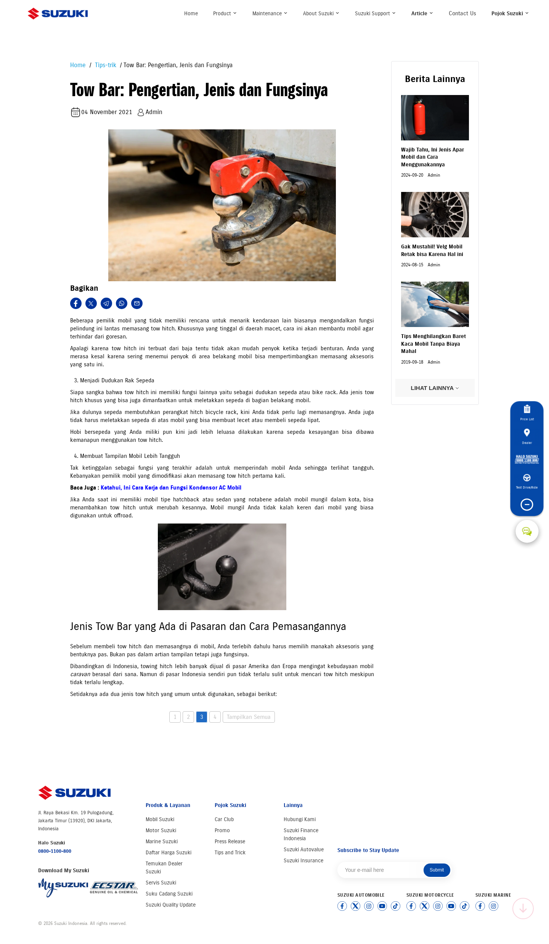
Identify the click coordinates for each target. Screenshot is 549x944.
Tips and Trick (230, 852)
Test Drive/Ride (527, 482)
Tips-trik (104, 65)
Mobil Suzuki (160, 819)
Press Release (230, 841)
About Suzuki (321, 13)
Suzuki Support (375, 13)
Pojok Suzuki (510, 13)
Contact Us (462, 13)
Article (422, 13)
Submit (437, 870)
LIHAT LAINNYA (435, 388)
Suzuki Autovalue (304, 849)
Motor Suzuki (161, 830)
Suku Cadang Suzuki (169, 894)
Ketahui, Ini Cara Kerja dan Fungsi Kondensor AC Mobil (171, 487)
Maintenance (270, 13)
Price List (527, 413)
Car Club (224, 819)
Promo (222, 830)
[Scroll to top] (523, 908)
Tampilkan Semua (249, 717)
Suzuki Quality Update (171, 905)
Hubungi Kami (300, 819)
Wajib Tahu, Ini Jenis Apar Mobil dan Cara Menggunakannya (432, 157)
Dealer (527, 437)
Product (225, 13)
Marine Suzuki (162, 841)
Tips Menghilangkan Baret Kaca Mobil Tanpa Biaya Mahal (433, 343)
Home (191, 13)
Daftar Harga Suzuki (168, 852)
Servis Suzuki (161, 883)
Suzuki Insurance (303, 860)
